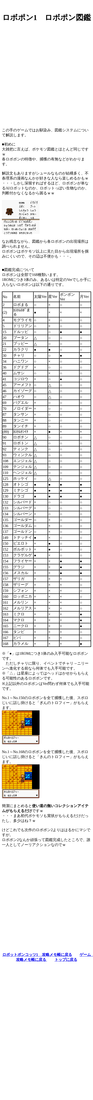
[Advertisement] (46, 73)
